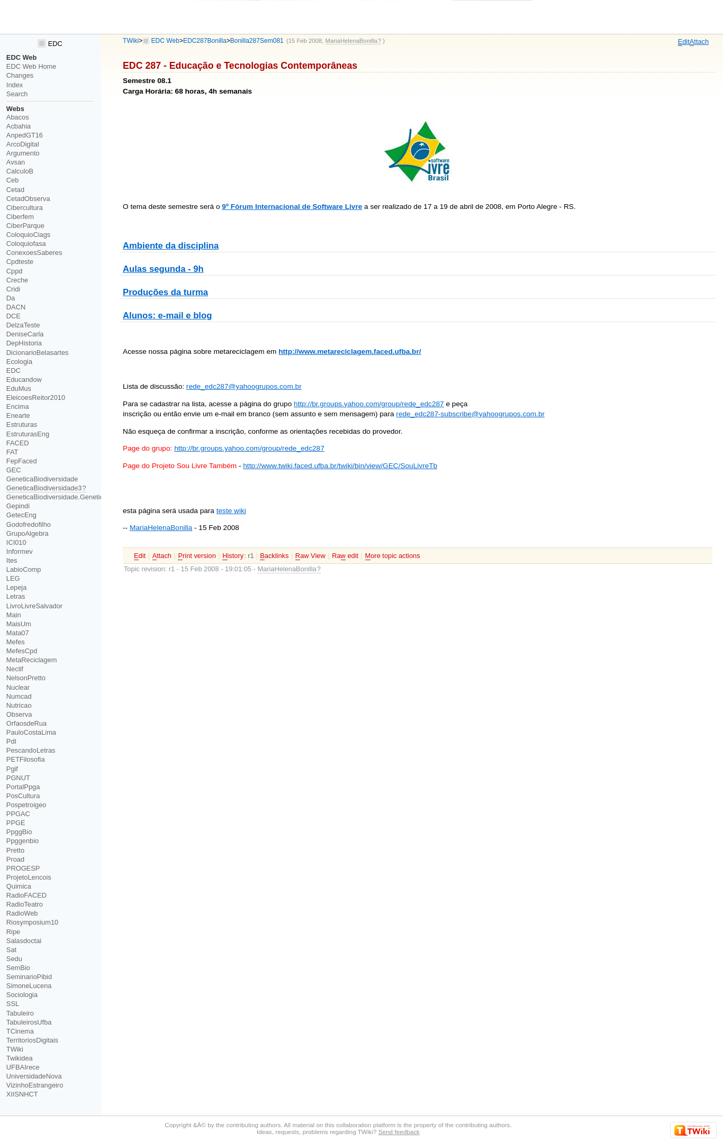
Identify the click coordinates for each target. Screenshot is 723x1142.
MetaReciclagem (31, 660)
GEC (13, 470)
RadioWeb (22, 913)
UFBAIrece (23, 1067)
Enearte (18, 415)
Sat (11, 950)
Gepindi (18, 506)
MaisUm (18, 624)
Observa (19, 714)
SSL (12, 1004)
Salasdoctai (23, 941)
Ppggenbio (22, 841)
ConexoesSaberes (34, 253)
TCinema (20, 1031)
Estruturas (21, 424)
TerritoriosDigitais (32, 1040)
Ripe (13, 932)
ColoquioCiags (28, 235)
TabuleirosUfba (29, 1022)
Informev (19, 551)
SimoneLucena (29, 986)
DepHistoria (24, 343)
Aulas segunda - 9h (163, 269)
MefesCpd (21, 651)
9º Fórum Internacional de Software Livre (292, 207)
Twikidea (19, 1058)
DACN (15, 307)
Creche (17, 280)
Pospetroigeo (26, 805)
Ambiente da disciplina (171, 246)
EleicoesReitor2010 (35, 397)
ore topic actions (392, 556)
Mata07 (17, 633)
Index (14, 85)
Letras (15, 596)
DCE (13, 316)
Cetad (15, 190)
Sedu (14, 959)
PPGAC (18, 814)
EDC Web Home (31, 66)
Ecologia (19, 362)
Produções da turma (165, 292)
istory (232, 556)
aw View (310, 556)
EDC (50, 44)
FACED (17, 443)
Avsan (15, 162)
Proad (15, 859)
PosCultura (23, 796)
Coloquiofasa (26, 244)
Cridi (13, 289)
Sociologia (22, 995)
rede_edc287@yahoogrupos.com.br (244, 386)
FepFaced (21, 461)
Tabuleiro (20, 1013)
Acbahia (18, 126)
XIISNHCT (22, 1094)
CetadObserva (28, 199)
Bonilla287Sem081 (257, 40)
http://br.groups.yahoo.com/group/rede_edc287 (369, 404)
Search (17, 94)
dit (684, 42)
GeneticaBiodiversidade (42, 479)
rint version (196, 556)
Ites (11, 560)
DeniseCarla (25, 334)
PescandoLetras (31, 750)
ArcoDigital (22, 144)
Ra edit (345, 556)
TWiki (131, 40)
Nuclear (18, 687)
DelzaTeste (23, 325)
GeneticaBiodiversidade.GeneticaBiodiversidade (79, 497)
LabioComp (23, 569)
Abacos (17, 117)
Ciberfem (20, 217)
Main (13, 615)
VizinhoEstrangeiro (34, 1085)
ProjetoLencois (28, 877)
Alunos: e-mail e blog (167, 315)
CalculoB (19, 171)
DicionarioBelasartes (37, 353)
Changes (19, 75)
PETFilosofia (25, 759)
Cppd (14, 271)
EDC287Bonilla (205, 40)
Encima (17, 406)
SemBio (18, 968)
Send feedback (399, 1131)
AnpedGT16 (24, 135)
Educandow (24, 379)
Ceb (12, 180)
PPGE (15, 823)
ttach (699, 42)
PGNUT (18, 778)
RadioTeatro (24, 904)
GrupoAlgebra (27, 533)
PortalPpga (23, 787)
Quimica (18, 886)
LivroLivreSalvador (34, 606)
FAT (12, 452)
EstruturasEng (27, 434)
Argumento (23, 153)
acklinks (274, 556)
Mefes (15, 642)
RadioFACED (26, 895)
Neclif (14, 669)
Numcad (19, 696)
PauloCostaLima (31, 732)
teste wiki (231, 511)
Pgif (12, 769)
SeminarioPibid (29, 977)
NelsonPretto (26, 678)
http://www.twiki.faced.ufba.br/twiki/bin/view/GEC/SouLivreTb (340, 466)
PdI (11, 741)
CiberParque (25, 226)
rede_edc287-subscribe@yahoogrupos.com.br (470, 414)
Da (10, 298)
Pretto (15, 850)
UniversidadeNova (34, 1076)
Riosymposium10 (32, 922)
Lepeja (16, 587)
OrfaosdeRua (26, 723)
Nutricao (19, 705)
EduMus (18, 388)
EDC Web (165, 40)
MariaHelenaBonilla (161, 528)
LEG (13, 578)
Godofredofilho (28, 524)
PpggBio (19, 832)
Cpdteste (19, 262)
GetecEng (21, 515)
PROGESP (23, 868)
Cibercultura (24, 208)
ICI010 (16, 542)
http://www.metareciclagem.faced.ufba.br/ (349, 351)
